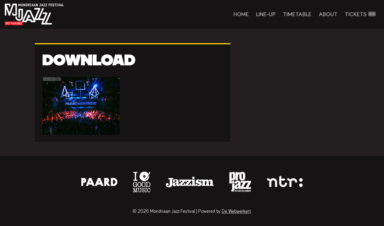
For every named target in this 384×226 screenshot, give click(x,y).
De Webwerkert (236, 211)
